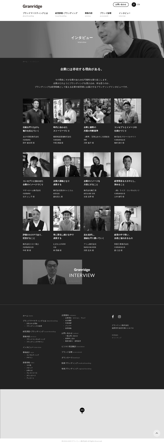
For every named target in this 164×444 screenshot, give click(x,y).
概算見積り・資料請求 (73, 341)
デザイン (30, 357)
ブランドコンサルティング (36, 339)
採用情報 (68, 328)
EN (138, 4)
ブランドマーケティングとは (36, 15)
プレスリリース (32, 373)
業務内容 (92, 15)
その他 (29, 365)
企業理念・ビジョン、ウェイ (75, 318)
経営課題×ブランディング (69, 15)
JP (134, 4)
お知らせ (30, 370)
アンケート (30, 378)
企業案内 (69, 315)
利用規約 (115, 335)
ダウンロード (31, 375)
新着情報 (28, 362)
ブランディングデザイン (35, 342)
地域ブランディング (76, 369)
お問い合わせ (120, 4)
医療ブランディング (76, 363)
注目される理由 (32, 323)
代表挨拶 (68, 323)
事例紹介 (28, 352)
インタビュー (129, 15)
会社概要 (68, 320)
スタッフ (30, 368)
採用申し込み (70, 338)
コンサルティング (33, 355)
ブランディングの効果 (34, 326)
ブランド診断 (110, 15)
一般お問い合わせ (71, 336)
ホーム (25, 61)
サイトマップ (116, 338)
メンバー (68, 326)
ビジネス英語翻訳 (73, 346)
